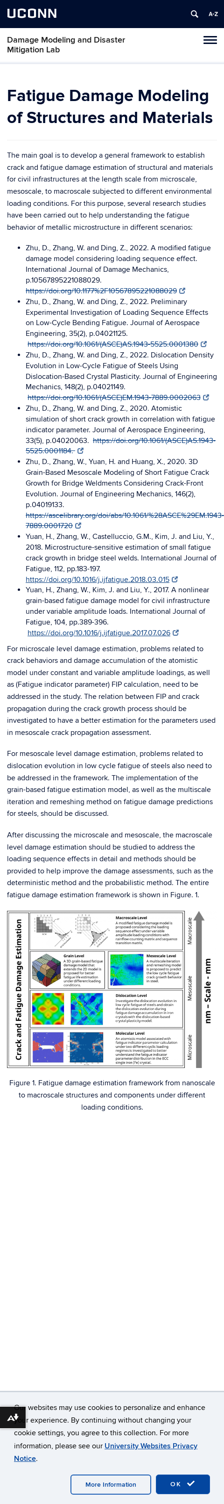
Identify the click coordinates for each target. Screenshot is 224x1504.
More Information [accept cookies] (110, 1485)
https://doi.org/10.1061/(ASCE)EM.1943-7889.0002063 (118, 397)
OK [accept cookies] (183, 1484)
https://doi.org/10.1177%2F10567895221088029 (105, 291)
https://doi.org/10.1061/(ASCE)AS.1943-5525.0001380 (117, 344)
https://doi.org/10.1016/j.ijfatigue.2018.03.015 (102, 579)
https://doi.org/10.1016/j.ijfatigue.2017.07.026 (103, 633)
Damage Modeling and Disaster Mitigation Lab (66, 45)
